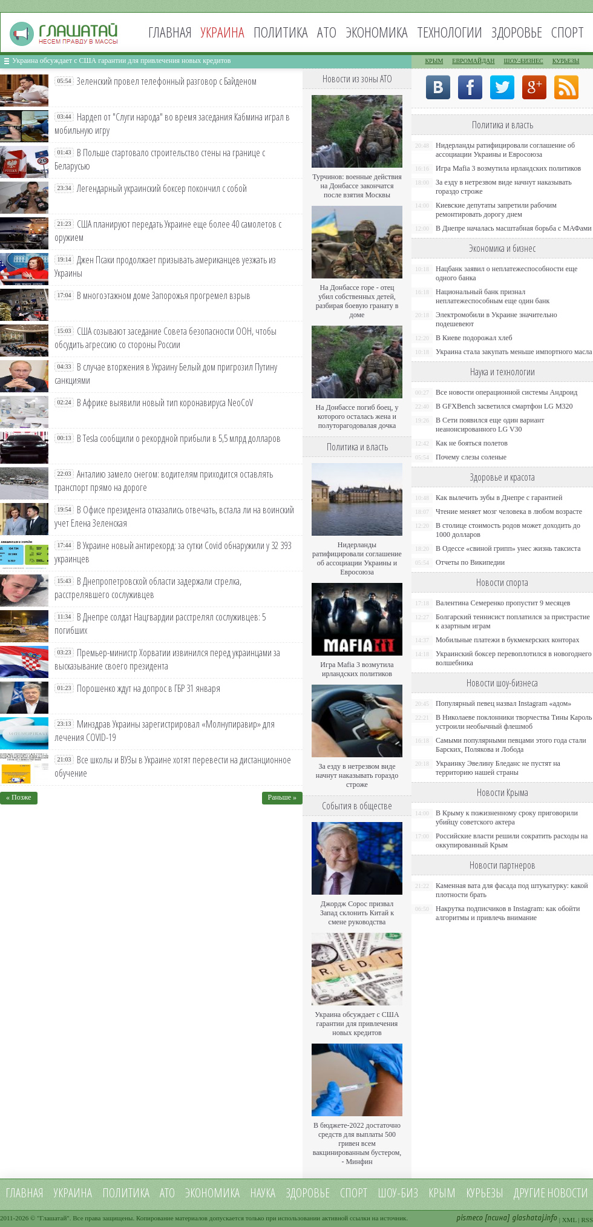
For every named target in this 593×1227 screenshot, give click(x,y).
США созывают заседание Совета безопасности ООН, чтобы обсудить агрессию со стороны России (165, 337)
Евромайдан (473, 61)
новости (567, 1193)
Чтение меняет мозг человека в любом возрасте (509, 511)
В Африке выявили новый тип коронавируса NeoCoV (165, 402)
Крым (434, 61)
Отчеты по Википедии (470, 562)
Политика (281, 32)
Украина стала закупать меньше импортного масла (514, 351)
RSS (587, 1219)
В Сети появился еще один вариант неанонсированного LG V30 (490, 424)
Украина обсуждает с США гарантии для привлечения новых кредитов (121, 60)
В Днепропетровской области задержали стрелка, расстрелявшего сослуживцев (147, 587)
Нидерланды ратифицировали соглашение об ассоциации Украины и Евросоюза (357, 558)
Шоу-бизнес (523, 61)
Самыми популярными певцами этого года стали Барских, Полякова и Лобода (511, 745)
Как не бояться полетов (472, 443)
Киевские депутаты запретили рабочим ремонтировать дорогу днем (496, 210)
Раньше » (282, 797)
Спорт (567, 32)
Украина (73, 1193)
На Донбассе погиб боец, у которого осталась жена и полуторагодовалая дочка (356, 416)
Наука (262, 1193)
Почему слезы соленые (471, 457)
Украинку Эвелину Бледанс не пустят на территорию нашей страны (498, 768)
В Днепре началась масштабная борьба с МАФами (514, 228)
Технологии (449, 32)
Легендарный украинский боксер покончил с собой (162, 188)
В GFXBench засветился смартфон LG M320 (504, 406)
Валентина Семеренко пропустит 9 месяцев (503, 603)
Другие (529, 1193)
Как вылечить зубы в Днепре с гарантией (499, 497)
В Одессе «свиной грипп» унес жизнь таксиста (508, 548)
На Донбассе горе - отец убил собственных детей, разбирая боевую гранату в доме (357, 301)
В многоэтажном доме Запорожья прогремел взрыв (164, 295)
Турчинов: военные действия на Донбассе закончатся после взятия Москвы (357, 186)
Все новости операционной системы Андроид (506, 392)
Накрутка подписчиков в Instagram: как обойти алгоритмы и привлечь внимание (508, 913)
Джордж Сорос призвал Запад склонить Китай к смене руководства (357, 913)
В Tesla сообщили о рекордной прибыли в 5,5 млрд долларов (179, 438)
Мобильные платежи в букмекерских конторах (507, 640)
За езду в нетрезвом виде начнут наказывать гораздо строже (357, 775)
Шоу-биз (398, 1193)
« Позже (18, 797)
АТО (326, 32)
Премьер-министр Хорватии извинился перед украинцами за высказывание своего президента (167, 659)
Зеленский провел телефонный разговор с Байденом (167, 81)
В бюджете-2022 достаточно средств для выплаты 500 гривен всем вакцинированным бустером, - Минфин (357, 1143)
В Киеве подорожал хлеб (474, 338)
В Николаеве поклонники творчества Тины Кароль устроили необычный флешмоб (514, 722)
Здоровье (516, 32)
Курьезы (566, 61)
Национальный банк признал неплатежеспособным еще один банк (492, 296)
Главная (170, 32)
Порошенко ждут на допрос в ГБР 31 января (148, 688)
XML (569, 1219)
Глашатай (53, 1218)
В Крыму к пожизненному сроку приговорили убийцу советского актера (507, 817)
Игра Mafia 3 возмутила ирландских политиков (356, 669)
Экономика (377, 32)
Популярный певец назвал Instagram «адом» (503, 703)
